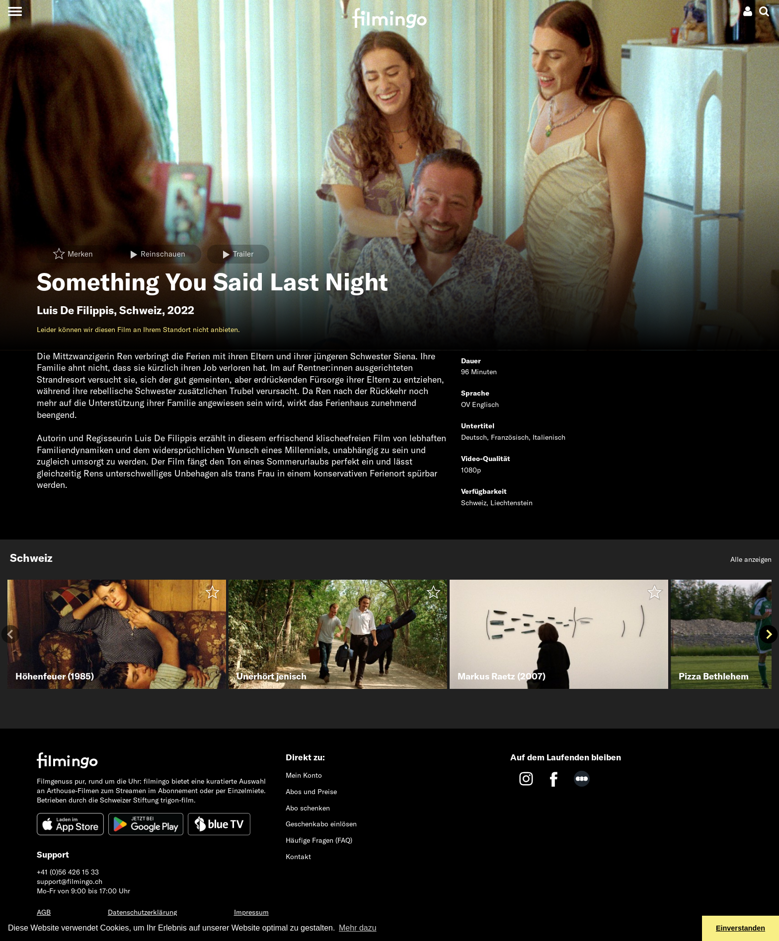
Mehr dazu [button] (358, 928)
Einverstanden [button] (740, 928)
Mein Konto (304, 775)
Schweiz (140, 310)
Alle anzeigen (751, 559)
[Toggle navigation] (14, 11)
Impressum (251, 912)
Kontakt (298, 856)
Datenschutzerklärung (142, 912)
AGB (44, 912)
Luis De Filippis (75, 310)
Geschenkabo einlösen (321, 823)
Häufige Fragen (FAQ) (319, 840)
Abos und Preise (311, 791)
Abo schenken (308, 808)
